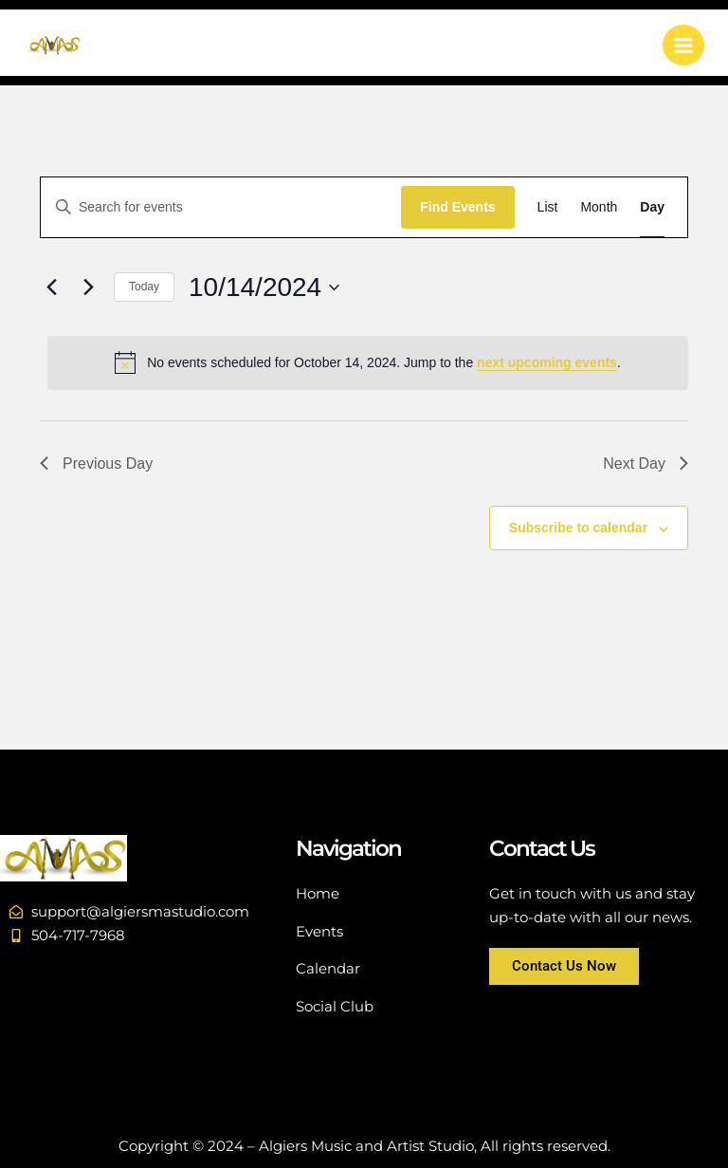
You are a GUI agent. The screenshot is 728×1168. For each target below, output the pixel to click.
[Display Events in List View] (547, 207)
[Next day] (88, 287)
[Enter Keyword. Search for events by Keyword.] (221, 207)
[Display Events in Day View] (652, 207)
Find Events (457, 206)
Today (144, 286)
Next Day (645, 463)
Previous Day (96, 463)
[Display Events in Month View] (598, 207)
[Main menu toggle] (683, 45)
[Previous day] (51, 287)
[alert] (367, 362)
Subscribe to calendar (578, 527)
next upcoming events (547, 362)
